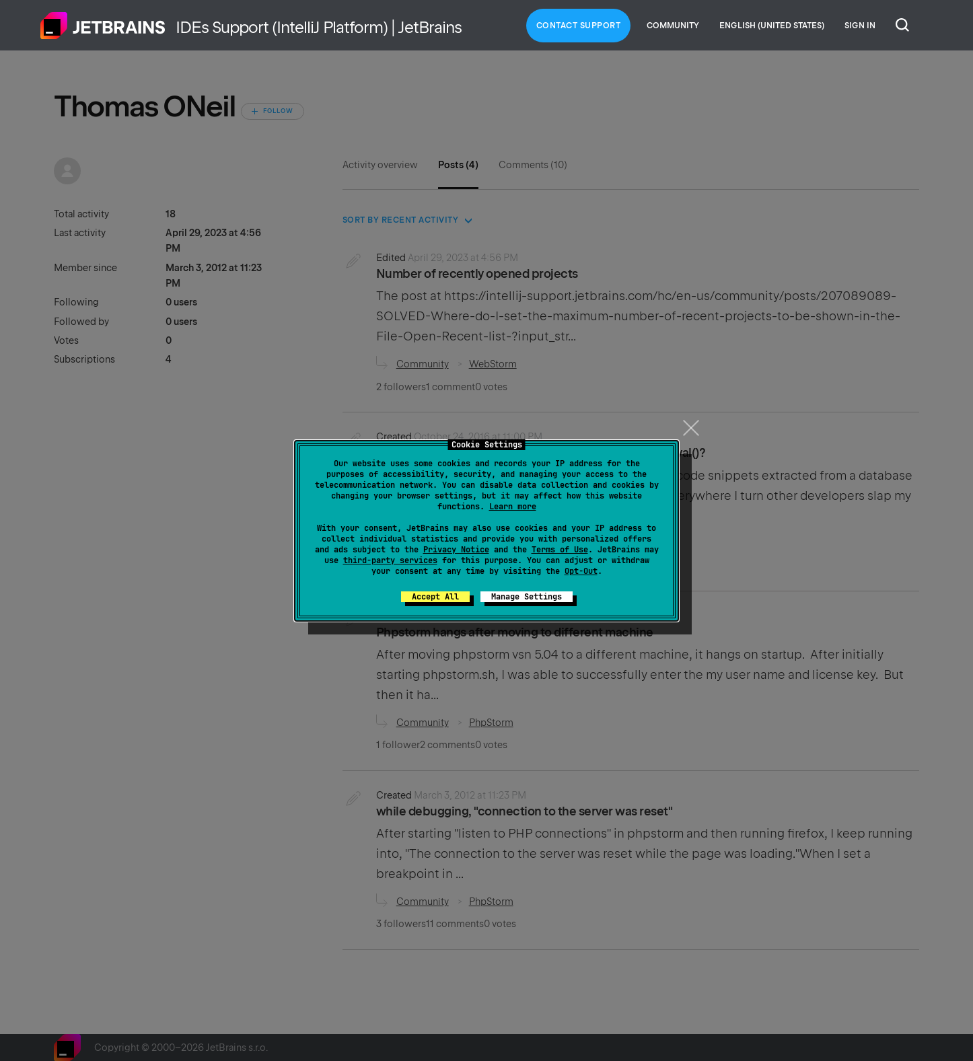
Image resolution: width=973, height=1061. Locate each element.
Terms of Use (560, 549)
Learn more (512, 506)
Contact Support (578, 25)
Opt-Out (581, 571)
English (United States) (771, 25)
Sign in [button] (859, 25)
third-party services (390, 560)
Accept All (435, 596)
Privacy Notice (456, 549)
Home (103, 25)
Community (673, 25)
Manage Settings (526, 596)
